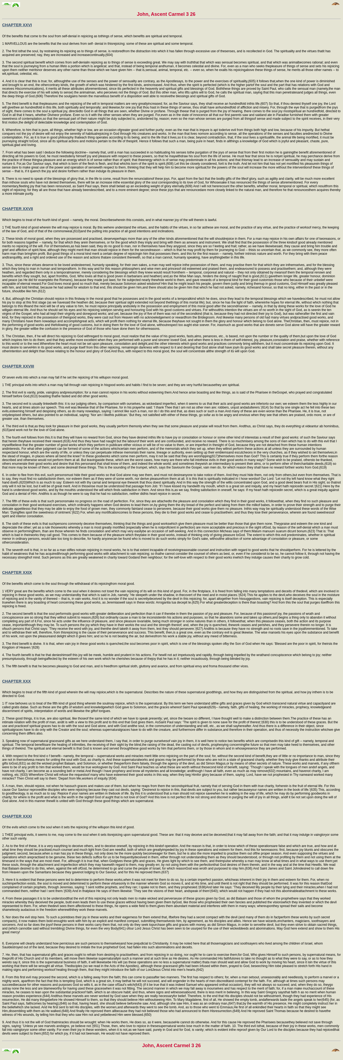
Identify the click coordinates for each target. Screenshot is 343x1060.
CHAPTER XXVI (17, 25)
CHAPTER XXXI (17, 816)
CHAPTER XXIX (17, 572)
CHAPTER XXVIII (18, 366)
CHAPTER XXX (16, 681)
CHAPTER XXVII (17, 208)
